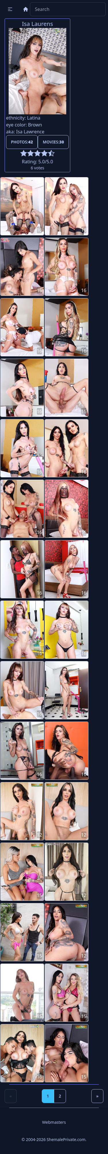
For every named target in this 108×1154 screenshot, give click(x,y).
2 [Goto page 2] (60, 1096)
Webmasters (54, 1122)
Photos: (22, 142)
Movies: (53, 142)
